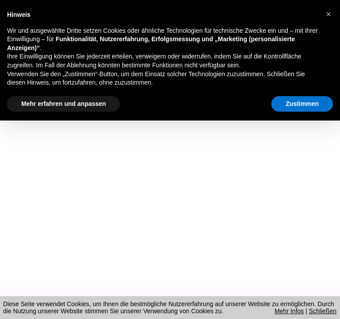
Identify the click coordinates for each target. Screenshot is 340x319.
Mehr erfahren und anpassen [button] (63, 103)
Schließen (322, 311)
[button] (328, 14)
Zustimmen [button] (302, 103)
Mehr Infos (289, 311)
